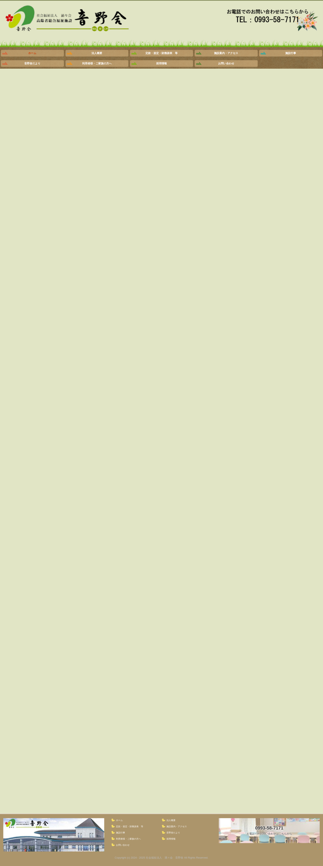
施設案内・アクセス (226, 53)
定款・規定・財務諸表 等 (161, 53)
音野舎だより (32, 63)
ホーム (32, 53)
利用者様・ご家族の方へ (97, 63)
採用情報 (161, 63)
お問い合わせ (226, 63)
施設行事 (290, 53)
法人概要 (96, 53)
